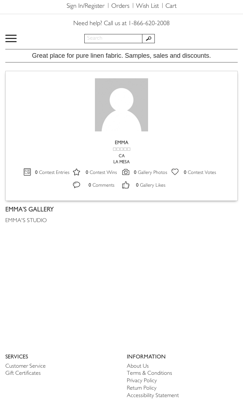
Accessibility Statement (153, 395)
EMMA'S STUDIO (26, 221)
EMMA (121, 143)
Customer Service (25, 366)
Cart (170, 6)
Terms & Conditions (149, 373)
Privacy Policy (142, 381)
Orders (120, 6)
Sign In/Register (85, 6)
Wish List (147, 6)
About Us (138, 366)
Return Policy (142, 388)
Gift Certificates (23, 373)
